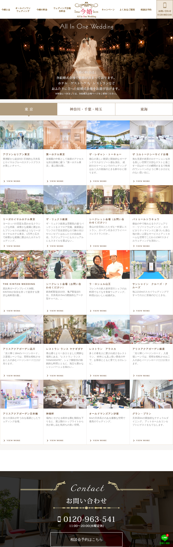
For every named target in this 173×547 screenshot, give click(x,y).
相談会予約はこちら (86, 539)
